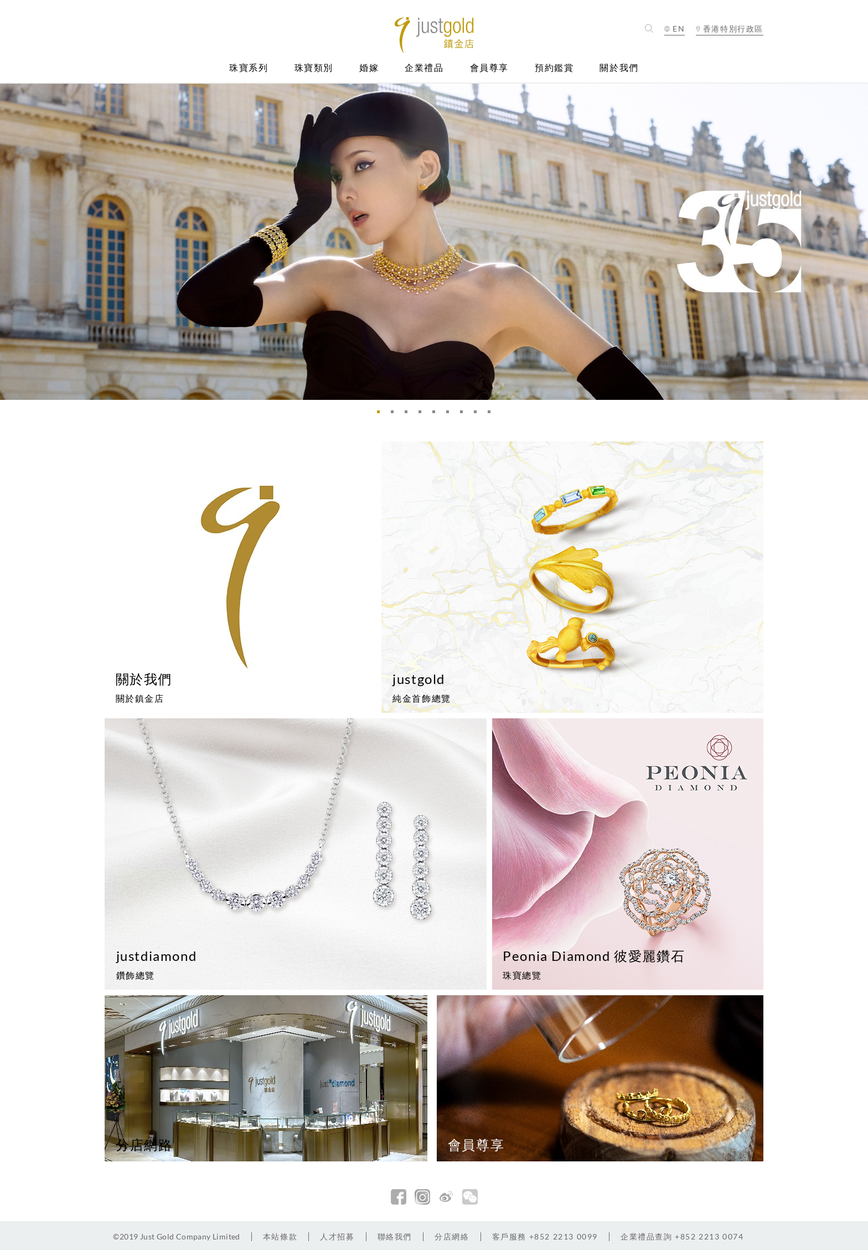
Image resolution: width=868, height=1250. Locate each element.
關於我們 (619, 68)
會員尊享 (489, 68)
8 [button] (478, 414)
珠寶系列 (248, 68)
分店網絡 (452, 1236)
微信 (470, 1197)
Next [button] (857, 242)
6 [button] (450, 414)
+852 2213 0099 (545, 1236)
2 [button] (395, 414)
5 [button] (436, 414)
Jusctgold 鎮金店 (434, 35)
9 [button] (492, 414)
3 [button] (409, 414)
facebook (398, 1197)
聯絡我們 (395, 1236)
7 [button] (464, 414)
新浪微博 (446, 1197)
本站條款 (280, 1236)
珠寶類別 (313, 68)
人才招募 (337, 1236)
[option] (434, 241)
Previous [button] (11, 242)
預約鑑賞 (554, 68)
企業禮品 (424, 68)
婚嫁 (369, 68)
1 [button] (381, 414)
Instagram (422, 1197)
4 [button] (422, 414)
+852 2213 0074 (682, 1236)
